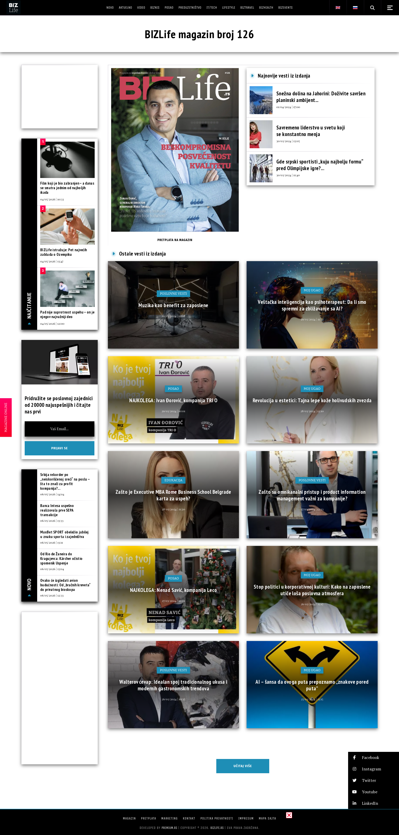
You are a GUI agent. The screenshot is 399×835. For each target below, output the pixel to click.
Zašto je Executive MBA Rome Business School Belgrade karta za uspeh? (173, 495)
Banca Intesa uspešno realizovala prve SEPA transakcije (57, 510)
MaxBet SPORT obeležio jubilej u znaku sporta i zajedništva (64, 534)
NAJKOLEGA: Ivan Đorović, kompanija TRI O (173, 400)
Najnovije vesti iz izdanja (284, 75)
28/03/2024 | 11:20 (173, 509)
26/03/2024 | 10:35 (173, 699)
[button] (373, 757)
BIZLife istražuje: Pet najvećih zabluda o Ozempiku (63, 252)
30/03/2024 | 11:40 (288, 175)
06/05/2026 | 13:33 (51, 520)
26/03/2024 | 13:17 (312, 604)
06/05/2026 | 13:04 (52, 569)
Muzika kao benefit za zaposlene (173, 305)
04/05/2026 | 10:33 (52, 199)
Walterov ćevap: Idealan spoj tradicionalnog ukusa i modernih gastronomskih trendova (173, 685)
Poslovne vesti (173, 293)
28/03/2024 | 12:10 (312, 411)
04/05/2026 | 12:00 (52, 323)
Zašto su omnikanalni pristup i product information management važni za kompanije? (312, 495)
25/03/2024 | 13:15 (312, 699)
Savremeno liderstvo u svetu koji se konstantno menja (310, 131)
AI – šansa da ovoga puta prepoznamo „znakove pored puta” (311, 685)
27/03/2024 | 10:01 (173, 601)
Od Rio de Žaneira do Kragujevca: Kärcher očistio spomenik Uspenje (61, 558)
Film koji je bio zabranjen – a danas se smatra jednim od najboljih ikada (67, 188)
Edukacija (173, 480)
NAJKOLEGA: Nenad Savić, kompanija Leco (173, 590)
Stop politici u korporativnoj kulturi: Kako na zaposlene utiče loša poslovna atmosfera (312, 590)
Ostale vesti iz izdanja (142, 253)
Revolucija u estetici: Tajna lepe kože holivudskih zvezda (312, 400)
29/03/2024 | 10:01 (173, 411)
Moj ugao (312, 290)
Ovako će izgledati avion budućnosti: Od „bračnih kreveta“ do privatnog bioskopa (65, 585)
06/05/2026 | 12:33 (52, 595)
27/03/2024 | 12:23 (312, 509)
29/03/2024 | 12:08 (173, 316)
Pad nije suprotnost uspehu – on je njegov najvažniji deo (67, 314)
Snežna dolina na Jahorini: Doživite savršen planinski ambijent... (320, 96)
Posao (173, 389)
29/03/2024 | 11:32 (312, 319)
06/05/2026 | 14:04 (52, 494)
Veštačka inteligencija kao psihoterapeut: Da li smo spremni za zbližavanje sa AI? (312, 305)
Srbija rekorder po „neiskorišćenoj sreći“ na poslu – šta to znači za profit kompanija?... (65, 481)
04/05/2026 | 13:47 (51, 261)
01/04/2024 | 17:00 (288, 107)
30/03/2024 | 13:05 (288, 141)
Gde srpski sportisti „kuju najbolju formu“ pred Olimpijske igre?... (319, 165)
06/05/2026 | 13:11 (51, 542)
